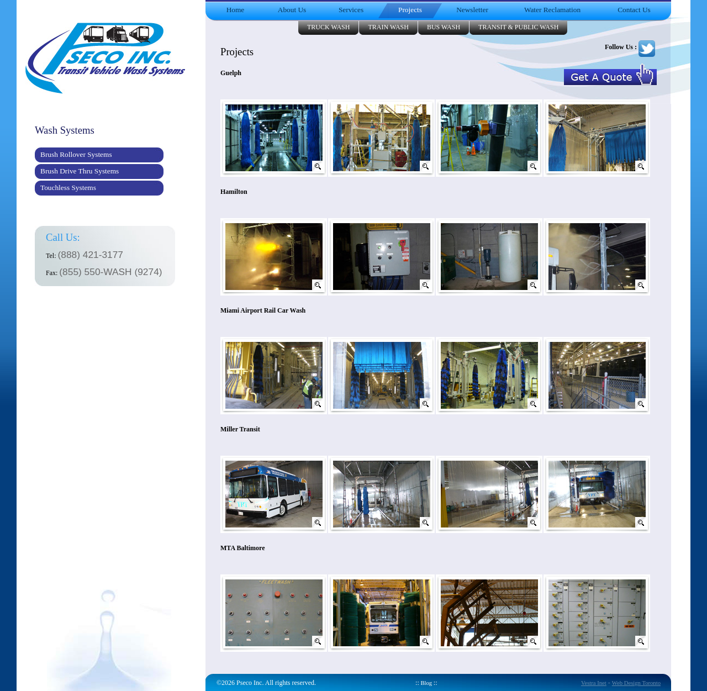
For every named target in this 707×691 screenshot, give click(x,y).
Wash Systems (64, 130)
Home (235, 10)
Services (351, 10)
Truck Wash (328, 27)
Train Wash (388, 27)
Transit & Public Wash (518, 27)
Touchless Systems (68, 187)
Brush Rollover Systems (76, 154)
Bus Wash (443, 27)
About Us (292, 10)
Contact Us (634, 10)
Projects (410, 10)
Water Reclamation (552, 10)
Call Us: (63, 237)
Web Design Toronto (636, 683)
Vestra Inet (593, 683)
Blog (426, 683)
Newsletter (472, 10)
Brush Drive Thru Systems (79, 171)
